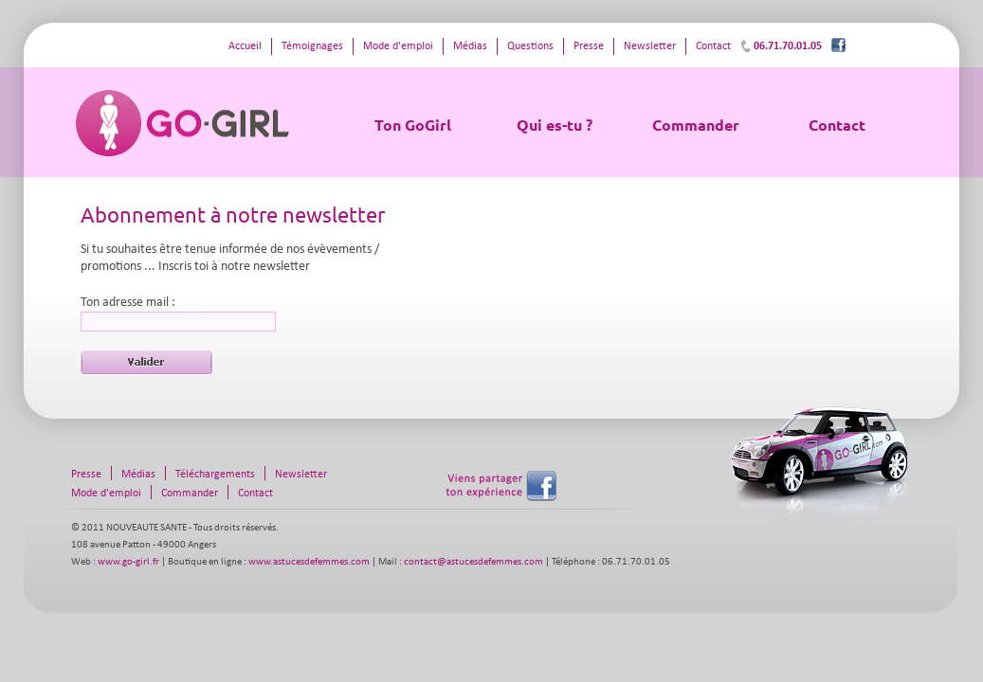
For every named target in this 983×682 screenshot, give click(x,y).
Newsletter (650, 46)
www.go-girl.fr (128, 562)
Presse (588, 46)
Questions (530, 46)
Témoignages (312, 46)
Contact (837, 125)
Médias (470, 46)
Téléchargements (215, 474)
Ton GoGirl (412, 125)
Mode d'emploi (398, 46)
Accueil (245, 46)
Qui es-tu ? (554, 125)
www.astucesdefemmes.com (309, 562)
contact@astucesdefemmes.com (473, 562)
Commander (695, 125)
